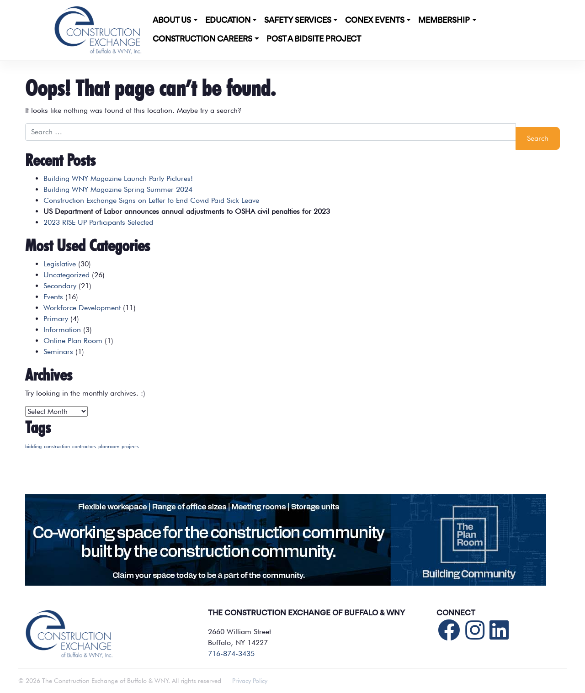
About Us (172, 20)
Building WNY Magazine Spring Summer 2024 (117, 189)
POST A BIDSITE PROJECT (313, 39)
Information (62, 329)
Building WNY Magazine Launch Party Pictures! (118, 178)
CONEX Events (374, 20)
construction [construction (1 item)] (57, 447)
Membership (444, 20)
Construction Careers (202, 39)
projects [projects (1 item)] (130, 447)
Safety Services (297, 20)
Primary (55, 318)
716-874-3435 (231, 653)
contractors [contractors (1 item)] (84, 447)
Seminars (58, 351)
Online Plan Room (72, 340)
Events (53, 296)
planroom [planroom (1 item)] (108, 447)
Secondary (59, 285)
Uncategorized (66, 274)
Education (227, 20)
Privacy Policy (249, 680)
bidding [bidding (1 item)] (33, 447)
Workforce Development (82, 307)
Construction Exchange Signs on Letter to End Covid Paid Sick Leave (151, 200)
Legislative (59, 263)
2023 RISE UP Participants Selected (98, 222)
